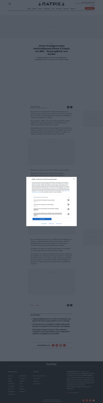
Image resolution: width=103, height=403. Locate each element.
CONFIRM (42, 219)
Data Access (51, 223)
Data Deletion (44, 223)
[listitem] (51, 197)
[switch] (67, 200)
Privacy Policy (59, 223)
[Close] (74, 179)
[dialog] (51, 201)
